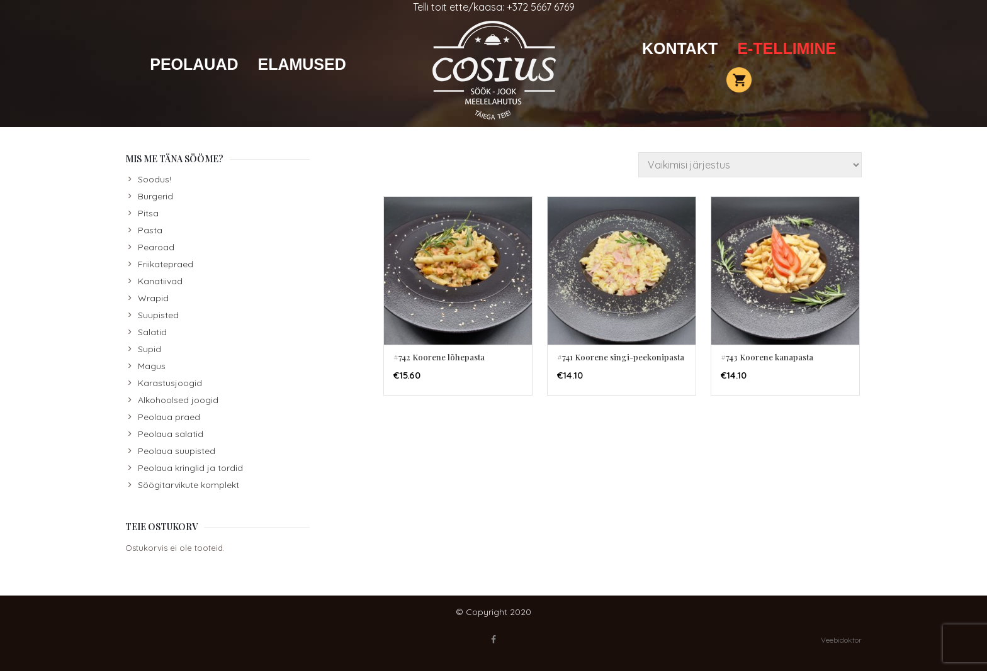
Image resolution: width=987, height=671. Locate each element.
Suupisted (158, 315)
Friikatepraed (165, 264)
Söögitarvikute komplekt (188, 485)
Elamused (301, 64)
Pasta (150, 230)
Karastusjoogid (170, 383)
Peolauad (194, 64)
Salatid (152, 332)
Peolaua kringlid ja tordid (190, 468)
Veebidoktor (841, 640)
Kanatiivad (160, 281)
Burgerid (155, 196)
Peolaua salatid (170, 434)
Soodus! (154, 179)
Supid (149, 349)
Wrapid (153, 298)
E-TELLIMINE (786, 48)
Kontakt (680, 48)
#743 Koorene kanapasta (767, 357)
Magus (152, 366)
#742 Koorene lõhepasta (439, 357)
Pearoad (156, 247)
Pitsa (148, 213)
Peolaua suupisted (176, 451)
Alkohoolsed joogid (178, 400)
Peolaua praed (169, 417)
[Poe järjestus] (750, 164)
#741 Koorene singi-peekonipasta (620, 357)
